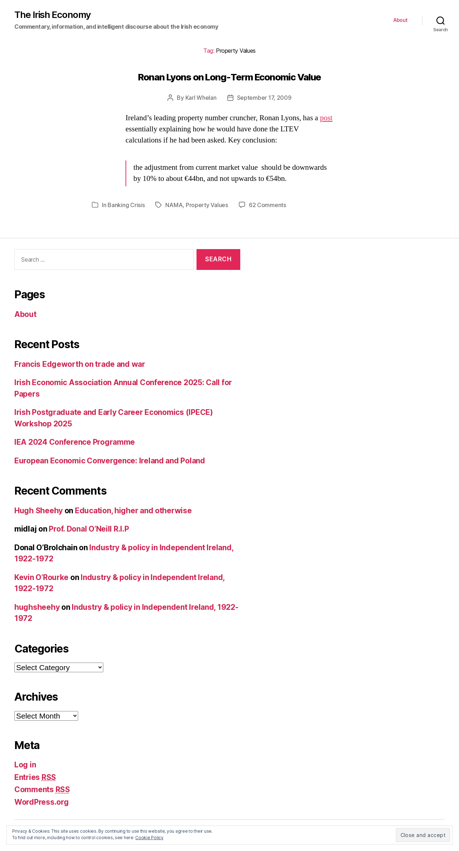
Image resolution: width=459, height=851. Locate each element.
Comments (42, 789)
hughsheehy (37, 607)
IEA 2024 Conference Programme (74, 442)
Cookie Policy (149, 837)
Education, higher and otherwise (133, 510)
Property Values (207, 205)
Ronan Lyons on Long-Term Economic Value (229, 77)
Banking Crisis (126, 205)
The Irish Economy (52, 14)
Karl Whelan (201, 97)
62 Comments (267, 205)
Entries (35, 777)
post (326, 118)
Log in (25, 764)
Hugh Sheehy (38, 510)
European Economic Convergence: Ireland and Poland (109, 460)
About (400, 20)
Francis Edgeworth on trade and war (79, 364)
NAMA (174, 205)
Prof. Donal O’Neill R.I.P (89, 528)
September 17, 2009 (264, 97)
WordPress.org (41, 802)
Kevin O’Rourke (41, 577)
